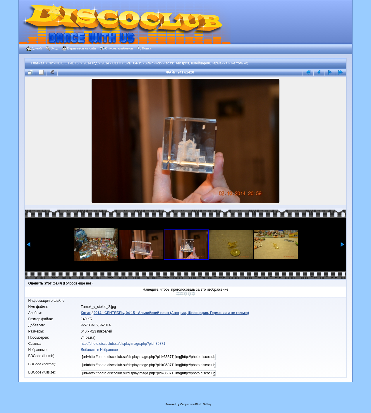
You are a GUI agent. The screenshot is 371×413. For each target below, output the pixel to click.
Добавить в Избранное (99, 350)
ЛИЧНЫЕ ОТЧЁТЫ (64, 63)
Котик (86, 313)
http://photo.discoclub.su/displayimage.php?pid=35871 (123, 344)
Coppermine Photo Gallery (195, 404)
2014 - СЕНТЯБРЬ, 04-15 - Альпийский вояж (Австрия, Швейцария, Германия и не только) (174, 63)
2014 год (90, 63)
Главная (37, 63)
